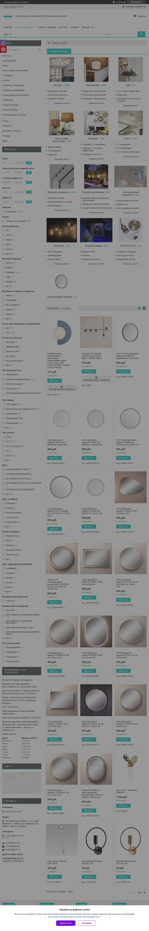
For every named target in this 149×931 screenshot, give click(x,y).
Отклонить (87, 923)
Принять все (66, 923)
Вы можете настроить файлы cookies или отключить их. (73, 917)
